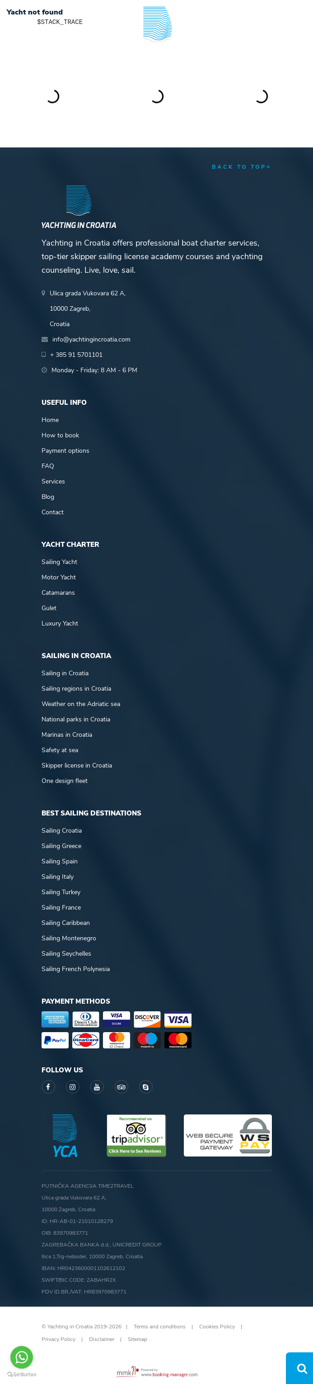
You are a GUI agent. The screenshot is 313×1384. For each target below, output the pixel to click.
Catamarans (58, 592)
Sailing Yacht (59, 562)
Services (53, 481)
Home (50, 420)
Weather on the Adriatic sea (81, 704)
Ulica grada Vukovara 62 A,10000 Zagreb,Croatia (88, 308)
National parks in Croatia (76, 719)
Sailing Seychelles (66, 953)
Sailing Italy (58, 876)
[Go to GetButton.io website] (21, 1375)
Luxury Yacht (60, 623)
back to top (242, 167)
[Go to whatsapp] (21, 1357)
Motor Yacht (59, 577)
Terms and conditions (160, 1326)
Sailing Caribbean (66, 923)
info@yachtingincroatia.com (91, 339)
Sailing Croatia (62, 830)
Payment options (65, 450)
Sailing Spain (60, 861)
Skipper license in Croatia (77, 765)
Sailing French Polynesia (76, 969)
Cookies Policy (217, 1326)
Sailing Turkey (61, 892)
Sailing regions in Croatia (76, 688)
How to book (60, 435)
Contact (53, 512)
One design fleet (65, 781)
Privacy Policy (58, 1339)
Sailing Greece (61, 846)
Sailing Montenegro (69, 938)
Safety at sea (60, 750)
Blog (48, 497)
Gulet (49, 608)
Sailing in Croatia (65, 673)
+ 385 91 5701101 (76, 355)
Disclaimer (101, 1339)
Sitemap (137, 1339)
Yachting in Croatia (156, 63)
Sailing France (61, 907)
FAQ (48, 466)
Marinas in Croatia (67, 734)
